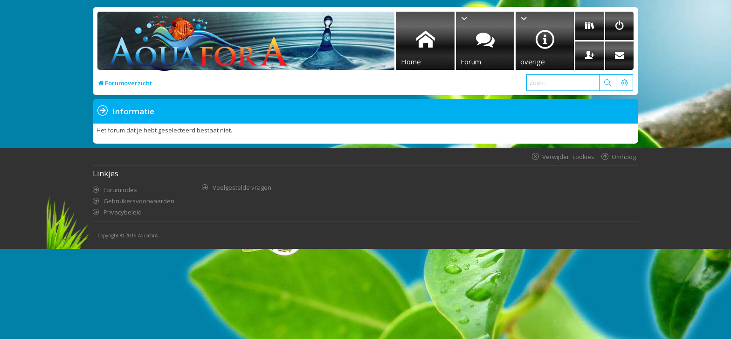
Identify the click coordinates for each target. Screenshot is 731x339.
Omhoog (624, 156)
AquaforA (148, 235)
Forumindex (120, 190)
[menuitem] (589, 26)
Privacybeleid (122, 212)
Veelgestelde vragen (242, 187)
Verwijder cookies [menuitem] (568, 156)
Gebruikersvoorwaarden (138, 201)
